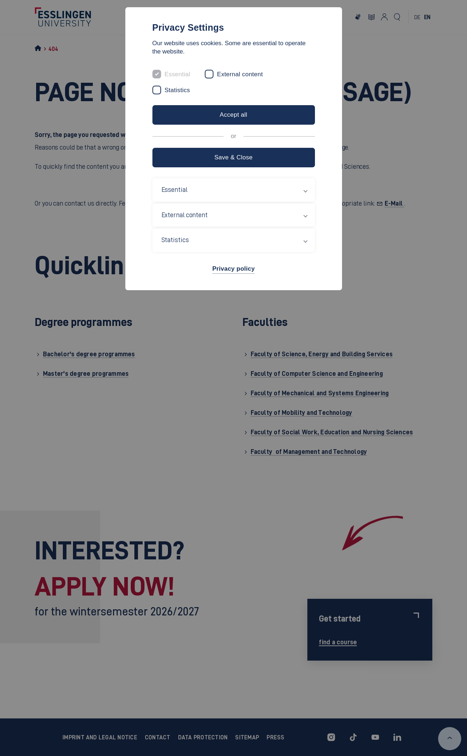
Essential (177, 74)
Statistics (177, 90)
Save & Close (233, 157)
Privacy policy (233, 268)
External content (240, 74)
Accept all (233, 114)
